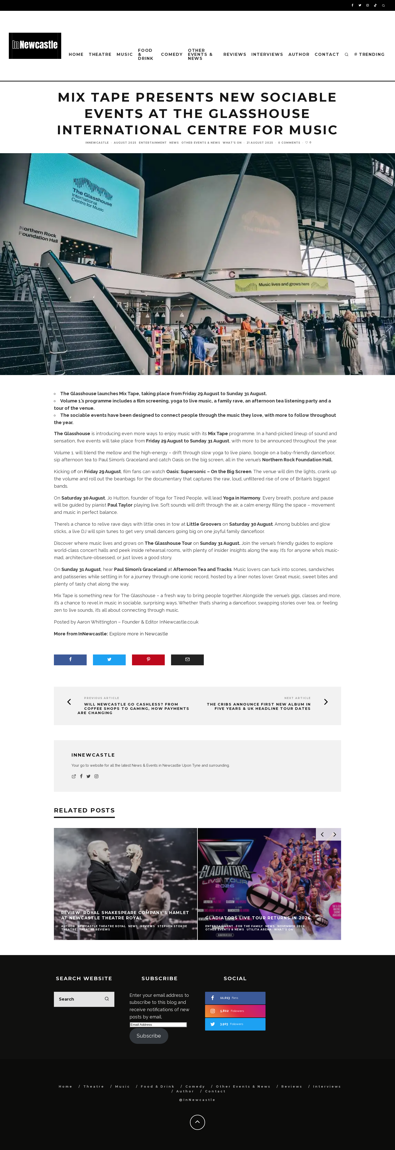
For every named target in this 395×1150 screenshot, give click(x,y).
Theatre (100, 54)
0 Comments (289, 142)
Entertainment (153, 142)
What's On (232, 142)
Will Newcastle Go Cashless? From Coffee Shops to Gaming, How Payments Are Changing (133, 708)
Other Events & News (200, 54)
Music (125, 54)
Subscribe (149, 1036)
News (174, 142)
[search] (106, 999)
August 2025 (125, 142)
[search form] (84, 999)
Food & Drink (146, 54)
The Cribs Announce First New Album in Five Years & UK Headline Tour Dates (259, 706)
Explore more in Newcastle (138, 633)
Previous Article (101, 698)
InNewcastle (97, 142)
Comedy (172, 54)
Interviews (267, 54)
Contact (327, 54)
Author (299, 54)
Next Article (297, 698)
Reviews (234, 54)
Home (76, 54)
